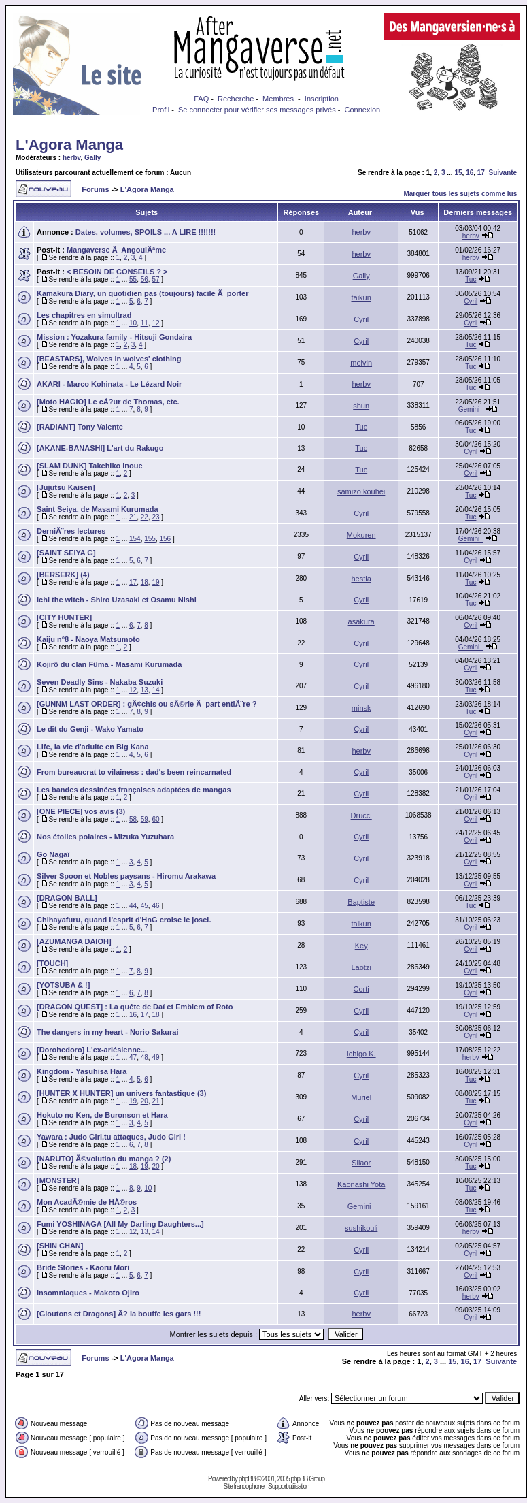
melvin (361, 363)
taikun (361, 297)
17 (481, 172)
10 (133, 323)
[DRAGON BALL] (67, 898)
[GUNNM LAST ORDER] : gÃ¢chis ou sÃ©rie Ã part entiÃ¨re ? (146, 704)
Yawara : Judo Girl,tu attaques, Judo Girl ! (111, 1137)
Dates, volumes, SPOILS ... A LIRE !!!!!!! (145, 232)
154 (135, 539)
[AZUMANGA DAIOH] (74, 941)
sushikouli (361, 1228)
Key (361, 945)
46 (155, 905)
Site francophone (244, 1486)
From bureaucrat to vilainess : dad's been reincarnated (134, 772)
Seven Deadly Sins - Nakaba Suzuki (100, 682)
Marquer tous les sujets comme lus (460, 193)
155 (150, 539)
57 (155, 279)
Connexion (363, 110)
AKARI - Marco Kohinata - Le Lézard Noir (109, 384)
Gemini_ (470, 409)
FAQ (201, 99)
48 (144, 1057)
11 (144, 323)
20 (144, 1101)
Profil (160, 110)
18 (144, 582)
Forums (95, 189)
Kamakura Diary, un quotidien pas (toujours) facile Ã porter (143, 293)
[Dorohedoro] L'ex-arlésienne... (92, 1050)
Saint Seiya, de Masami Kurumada (97, 509)
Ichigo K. (361, 1054)
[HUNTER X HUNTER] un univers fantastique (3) (121, 1093)
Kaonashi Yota (361, 1184)
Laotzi (361, 967)
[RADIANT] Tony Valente (80, 427)
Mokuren (361, 535)
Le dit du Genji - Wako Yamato (90, 729)
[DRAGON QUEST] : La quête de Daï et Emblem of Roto (135, 1007)
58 (133, 819)
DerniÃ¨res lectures (71, 531)
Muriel (361, 1097)
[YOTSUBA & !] (63, 985)
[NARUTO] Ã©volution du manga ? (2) (104, 1158)
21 (133, 517)
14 (155, 690)
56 (144, 279)
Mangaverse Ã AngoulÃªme (116, 250)
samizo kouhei (361, 491)
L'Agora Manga (69, 144)
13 (144, 690)
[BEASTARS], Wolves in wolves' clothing (109, 359)
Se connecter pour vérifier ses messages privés (257, 110)
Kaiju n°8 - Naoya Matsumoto (88, 639)
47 (133, 1057)
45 (144, 905)
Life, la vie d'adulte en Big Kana (93, 747)
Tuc (470, 279)
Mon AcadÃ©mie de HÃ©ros (87, 1202)
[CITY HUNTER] (64, 617)
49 (155, 1057)
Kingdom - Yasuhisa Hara (81, 1071)
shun (361, 406)
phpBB (247, 1479)
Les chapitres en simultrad (84, 315)
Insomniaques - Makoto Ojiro (88, 1293)
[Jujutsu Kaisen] (66, 487)
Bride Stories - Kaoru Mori (83, 1267)
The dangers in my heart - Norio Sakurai (107, 1032)
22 (144, 517)
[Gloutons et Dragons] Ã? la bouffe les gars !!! (119, 1314)
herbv (72, 157)
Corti (361, 989)
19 (155, 582)
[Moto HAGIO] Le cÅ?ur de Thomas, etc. (108, 402)
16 (469, 172)
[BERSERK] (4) (63, 574)
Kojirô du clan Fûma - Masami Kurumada (109, 664)
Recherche (236, 99)
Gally (92, 157)
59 (144, 819)
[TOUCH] (52, 963)
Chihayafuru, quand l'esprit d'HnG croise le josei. (124, 920)
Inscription (322, 99)
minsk (361, 708)
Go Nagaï (53, 854)
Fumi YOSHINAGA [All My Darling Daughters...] (120, 1224)
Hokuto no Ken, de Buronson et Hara (102, 1115)
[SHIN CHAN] (60, 1246)
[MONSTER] (58, 1180)
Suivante (503, 172)
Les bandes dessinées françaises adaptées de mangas (134, 790)
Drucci (361, 815)
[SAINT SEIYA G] (66, 553)
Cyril (470, 301)
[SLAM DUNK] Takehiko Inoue (90, 466)
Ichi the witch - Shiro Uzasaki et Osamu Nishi (117, 600)
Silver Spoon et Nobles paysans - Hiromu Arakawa (126, 876)
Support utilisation (288, 1486)
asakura (361, 621)
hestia (361, 579)
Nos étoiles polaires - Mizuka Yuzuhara (105, 837)
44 (133, 905)
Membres (278, 99)
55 (133, 279)
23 (155, 517)
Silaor (361, 1163)
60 (155, 819)
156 (165, 539)
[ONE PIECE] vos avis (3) (81, 811)
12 (155, 323)
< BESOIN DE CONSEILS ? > (117, 272)
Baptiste (361, 902)
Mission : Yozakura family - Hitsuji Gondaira (114, 337)
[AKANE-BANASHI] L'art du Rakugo (100, 448)
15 (458, 172)
